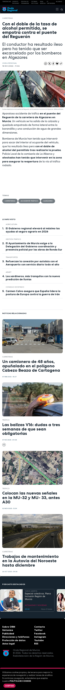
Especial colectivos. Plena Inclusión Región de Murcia (38, 596)
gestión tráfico (13, 239)
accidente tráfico (29, 201)
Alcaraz (59, 1)
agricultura (11, 224)
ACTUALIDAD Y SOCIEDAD (36, 605)
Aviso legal (8, 643)
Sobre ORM (8, 626)
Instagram (40, 636)
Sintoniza (7, 630)
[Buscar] (61, 9)
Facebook (39, 633)
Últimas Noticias (34, 2)
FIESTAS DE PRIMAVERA (25, 2)
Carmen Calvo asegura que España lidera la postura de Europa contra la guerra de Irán (33, 293)
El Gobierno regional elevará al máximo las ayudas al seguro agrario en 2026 (33, 230)
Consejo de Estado (15, 287)
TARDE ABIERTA (31, 591)
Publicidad (8, 633)
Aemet (8, 272)
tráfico (6, 420)
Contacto (39, 626)
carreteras (7, 18)
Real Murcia (43, 2)
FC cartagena (51, 2)
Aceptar (9, 686)
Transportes (12, 257)
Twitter (38, 630)
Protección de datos (13, 640)
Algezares (48, 201)
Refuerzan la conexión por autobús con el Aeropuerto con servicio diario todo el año (32, 263)
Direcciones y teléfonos (15, 636)
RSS (36, 643)
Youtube (39, 640)
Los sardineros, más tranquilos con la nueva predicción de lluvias (33, 278)
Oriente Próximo (15, 2)
